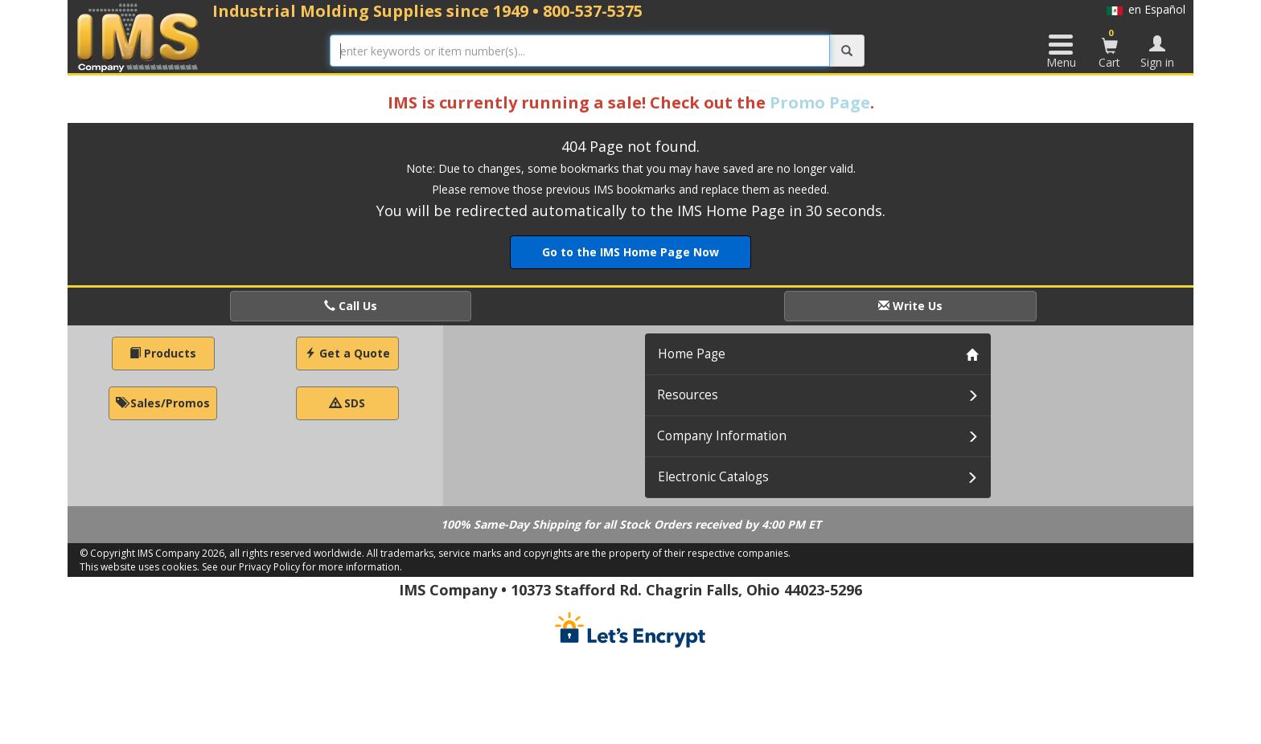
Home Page (691, 353)
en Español (1146, 9)
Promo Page (820, 102)
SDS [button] (347, 403)
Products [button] (162, 353)
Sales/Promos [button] (163, 403)
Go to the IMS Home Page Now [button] (630, 252)
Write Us (910, 305)
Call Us (350, 305)
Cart (1109, 48)
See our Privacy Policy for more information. (302, 567)
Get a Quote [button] (347, 353)
